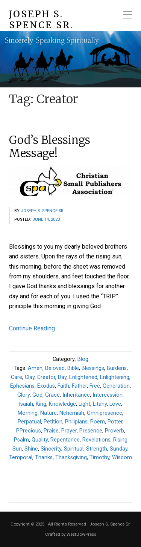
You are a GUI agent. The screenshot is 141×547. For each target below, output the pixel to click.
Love (115, 404)
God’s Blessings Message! (49, 146)
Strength (96, 449)
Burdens (117, 368)
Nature (48, 413)
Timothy (99, 457)
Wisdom (122, 457)
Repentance (65, 440)
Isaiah (26, 404)
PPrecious (28, 431)
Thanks (44, 457)
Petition (53, 422)
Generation (116, 386)
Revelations (96, 440)
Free (94, 386)
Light (84, 404)
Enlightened (83, 377)
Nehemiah (71, 413)
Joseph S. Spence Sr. (41, 20)
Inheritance (76, 395)
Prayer (69, 431)
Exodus (46, 386)
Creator (46, 377)
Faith (63, 386)
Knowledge (62, 404)
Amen (35, 368)
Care (16, 377)
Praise (51, 431)
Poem (97, 422)
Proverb (114, 431)
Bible (73, 368)
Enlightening (114, 377)
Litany (100, 404)
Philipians (76, 422)
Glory (23, 395)
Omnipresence (104, 413)
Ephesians (22, 386)
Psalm (21, 440)
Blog (82, 359)
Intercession (107, 395)
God (37, 395)
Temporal (20, 457)
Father (79, 386)
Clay (30, 377)
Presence (90, 431)
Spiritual (73, 449)
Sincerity (51, 449)
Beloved (55, 368)
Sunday (118, 449)
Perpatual (29, 422)
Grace (52, 395)
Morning (28, 413)
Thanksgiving (71, 457)
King (41, 404)
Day (62, 377)
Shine (31, 449)
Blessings (93, 368)
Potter (115, 422)
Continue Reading (32, 328)
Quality (40, 440)
